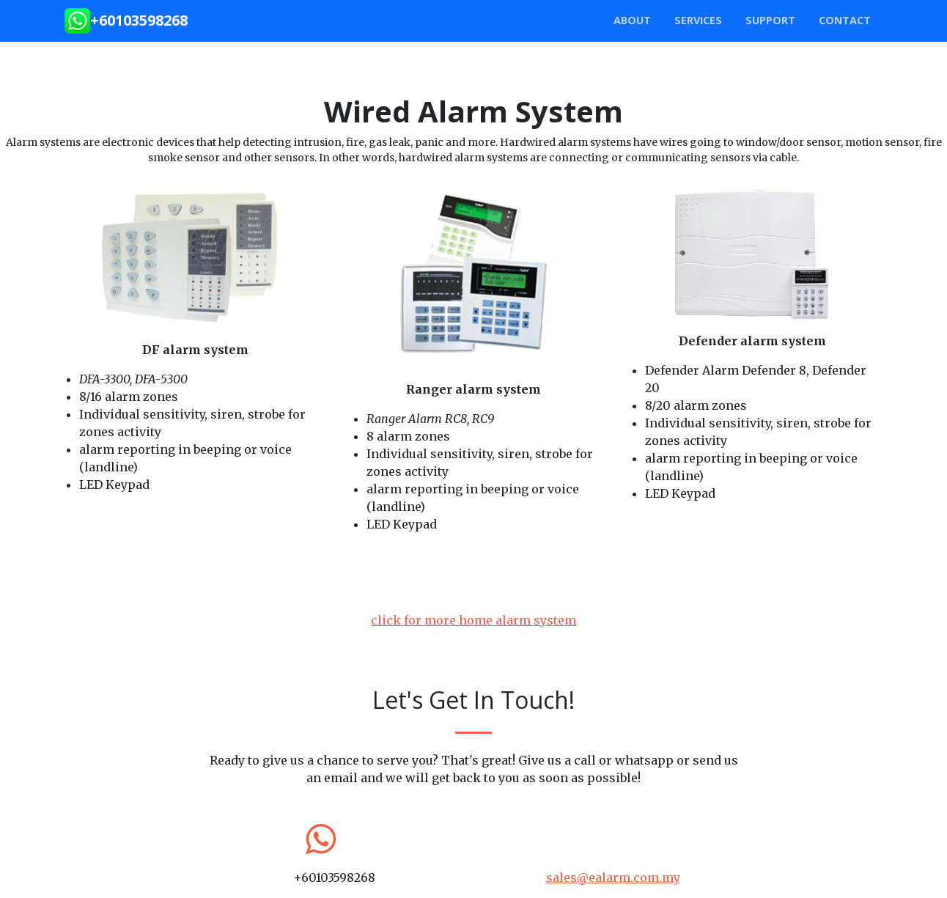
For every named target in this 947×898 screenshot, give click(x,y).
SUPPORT (770, 20)
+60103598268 (139, 20)
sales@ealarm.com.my (613, 877)
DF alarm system (195, 349)
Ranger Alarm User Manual (522, 596)
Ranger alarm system (473, 389)
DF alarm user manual (195, 562)
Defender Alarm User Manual (803, 565)
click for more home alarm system (473, 620)
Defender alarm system (752, 341)
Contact (845, 20)
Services (698, 20)
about (632, 20)
